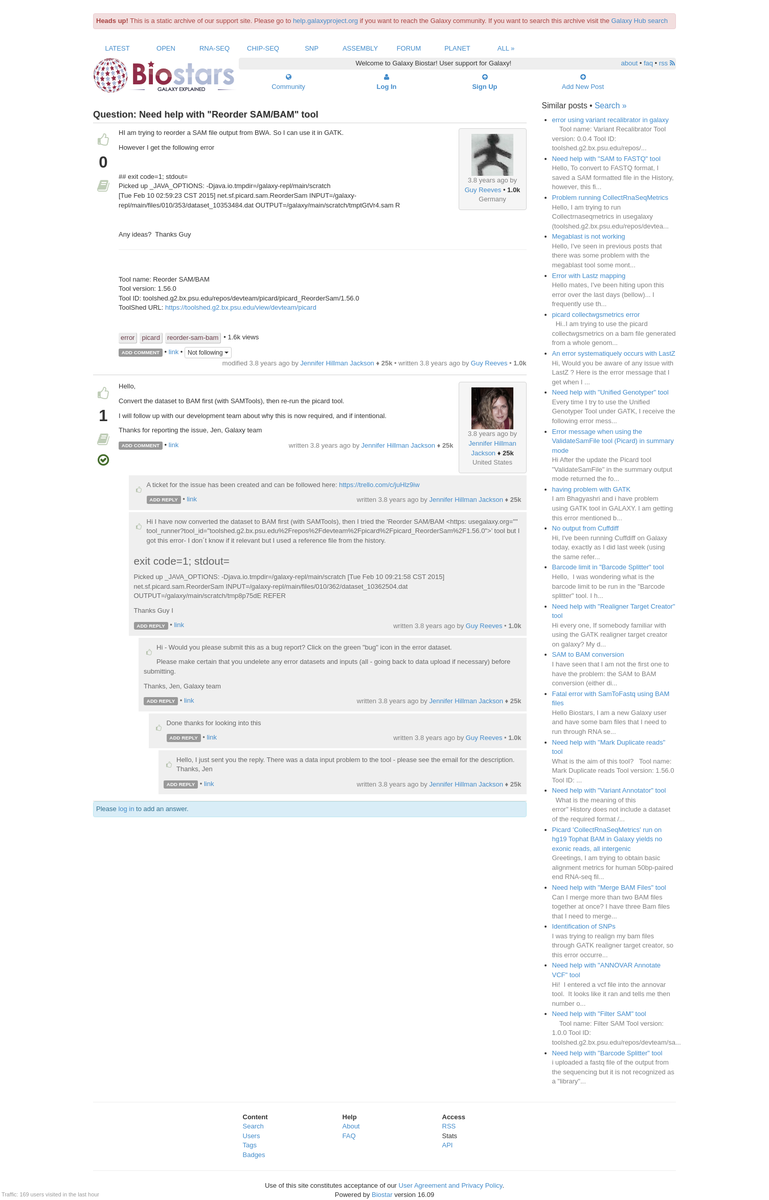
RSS (449, 1126)
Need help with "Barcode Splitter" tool (607, 1053)
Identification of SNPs (584, 926)
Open (165, 48)
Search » (610, 105)
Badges (254, 1155)
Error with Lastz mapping (589, 276)
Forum (409, 48)
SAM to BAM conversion (588, 654)
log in (126, 809)
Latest (117, 48)
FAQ (349, 1136)
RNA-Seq (214, 48)
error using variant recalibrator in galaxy (610, 120)
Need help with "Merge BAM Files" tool (609, 887)
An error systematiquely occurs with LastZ (613, 353)
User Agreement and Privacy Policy (451, 1185)
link (174, 352)
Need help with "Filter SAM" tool (599, 1014)
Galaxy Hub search (640, 21)
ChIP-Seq (263, 48)
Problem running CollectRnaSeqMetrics (610, 197)
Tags (250, 1145)
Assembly (360, 48)
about (629, 63)
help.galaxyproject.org (325, 21)
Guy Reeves (483, 190)
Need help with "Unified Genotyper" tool (610, 392)
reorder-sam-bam (192, 337)
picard (151, 337)
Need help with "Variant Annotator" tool (609, 790)
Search (253, 1126)
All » (506, 48)
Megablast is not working (588, 236)
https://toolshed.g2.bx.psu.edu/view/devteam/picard (240, 307)
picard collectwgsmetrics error (596, 314)
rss (667, 63)
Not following (208, 352)
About (351, 1126)
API (447, 1145)
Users (251, 1136)
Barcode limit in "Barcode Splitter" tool (608, 567)
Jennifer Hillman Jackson (337, 363)
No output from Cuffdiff (585, 528)
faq (648, 63)
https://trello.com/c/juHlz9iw (379, 485)
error (127, 337)
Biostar (382, 1194)
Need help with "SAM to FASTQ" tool (606, 159)
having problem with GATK (591, 489)
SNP (312, 48)
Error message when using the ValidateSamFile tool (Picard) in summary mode (613, 441)
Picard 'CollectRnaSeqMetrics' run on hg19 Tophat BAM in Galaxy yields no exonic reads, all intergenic (607, 839)
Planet (457, 48)
